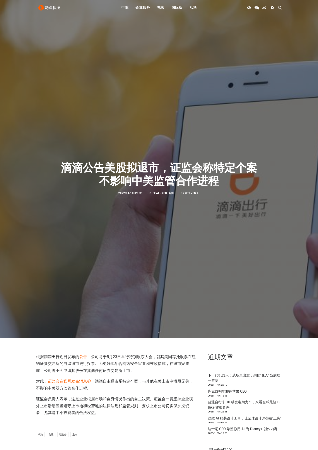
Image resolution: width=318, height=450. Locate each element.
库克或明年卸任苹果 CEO (227, 345)
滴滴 (40, 387)
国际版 (176, 9)
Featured (159, 169)
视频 (161, 9)
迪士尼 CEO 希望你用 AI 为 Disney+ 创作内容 (242, 382)
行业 (125, 9)
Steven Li (192, 169)
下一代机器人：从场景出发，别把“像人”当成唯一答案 (244, 331)
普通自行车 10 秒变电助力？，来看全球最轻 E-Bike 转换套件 (244, 358)
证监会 (63, 387)
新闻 (171, 169)
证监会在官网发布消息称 (69, 334)
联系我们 (267, 422)
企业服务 (142, 9)
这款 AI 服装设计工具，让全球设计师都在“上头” (245, 371)
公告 (83, 310)
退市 (74, 387)
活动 (193, 9)
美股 (51, 387)
